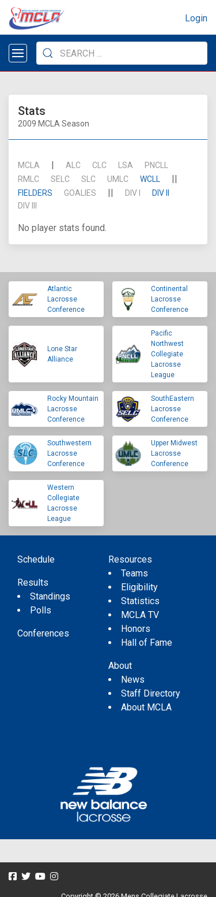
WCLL (150, 179)
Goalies (80, 193)
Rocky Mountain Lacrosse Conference (72, 408)
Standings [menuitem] (50, 596)
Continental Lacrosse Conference (169, 299)
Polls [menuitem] (40, 610)
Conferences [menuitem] (43, 633)
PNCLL (156, 165)
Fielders (35, 193)
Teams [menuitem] (134, 573)
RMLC (28, 179)
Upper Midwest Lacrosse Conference (174, 453)
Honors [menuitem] (135, 628)
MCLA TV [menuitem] (140, 614)
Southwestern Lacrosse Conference (69, 453)
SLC (88, 179)
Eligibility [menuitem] (139, 587)
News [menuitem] (133, 679)
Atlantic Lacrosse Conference (66, 299)
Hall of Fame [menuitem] (146, 642)
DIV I (133, 193)
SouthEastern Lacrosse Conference (172, 408)
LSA (125, 165)
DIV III (27, 205)
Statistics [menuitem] (140, 600)
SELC (60, 179)
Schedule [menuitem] (36, 559)
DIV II (160, 193)
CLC (99, 165)
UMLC (117, 179)
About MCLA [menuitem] (146, 707)
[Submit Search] (47, 53)
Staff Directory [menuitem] (150, 693)
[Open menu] (18, 53)
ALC (73, 165)
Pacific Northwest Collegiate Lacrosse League (167, 354)
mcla (29, 165)
